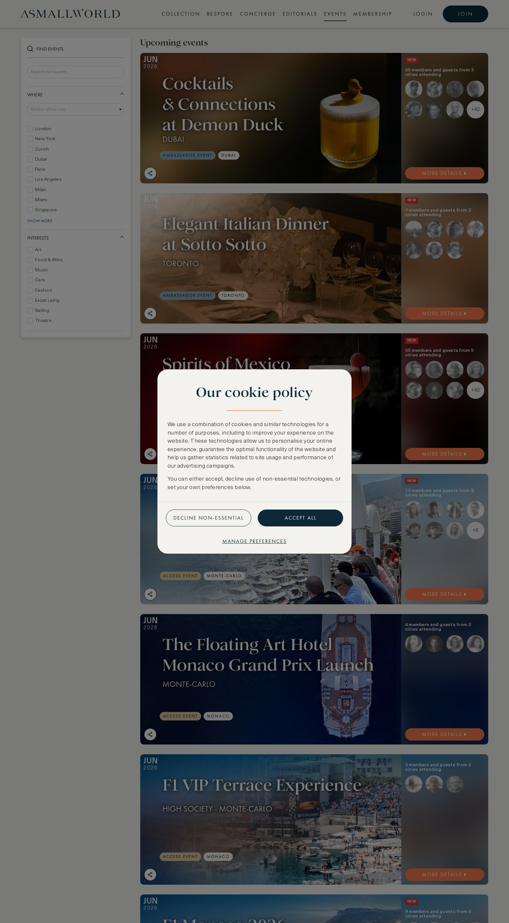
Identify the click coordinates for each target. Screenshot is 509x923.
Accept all (301, 518)
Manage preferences (254, 541)
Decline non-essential (208, 518)
